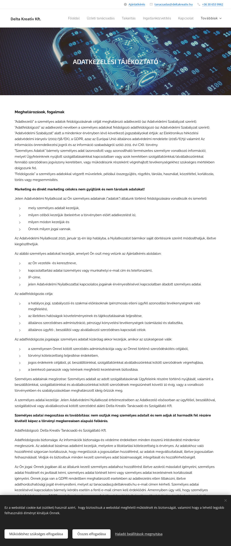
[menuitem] (67, 18)
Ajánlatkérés (137, 4)
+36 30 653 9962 (212, 4)
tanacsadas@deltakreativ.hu (174, 4)
